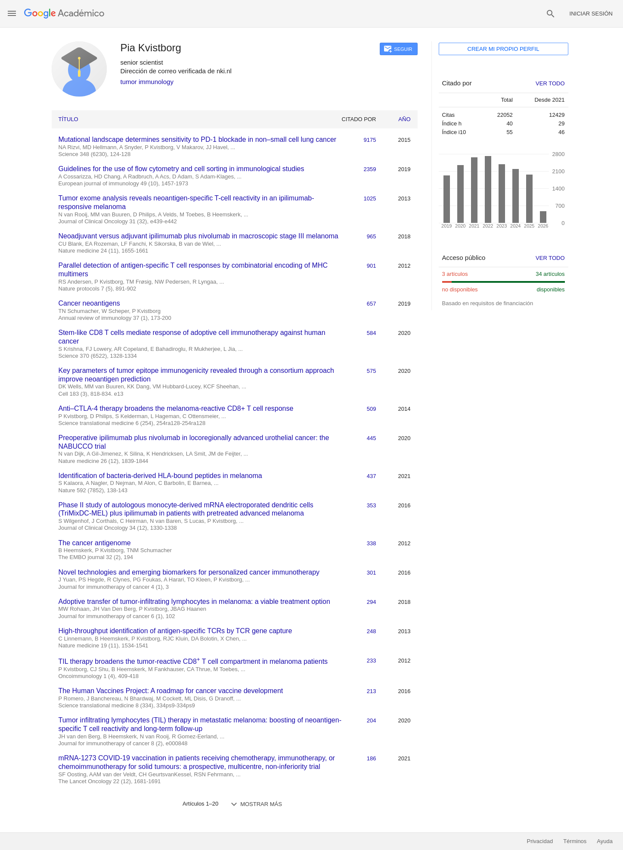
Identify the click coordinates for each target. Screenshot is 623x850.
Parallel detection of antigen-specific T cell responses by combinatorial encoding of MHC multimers (193, 270)
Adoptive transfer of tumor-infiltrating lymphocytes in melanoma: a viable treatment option (194, 601)
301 (371, 572)
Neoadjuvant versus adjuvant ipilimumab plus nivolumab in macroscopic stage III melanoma (198, 236)
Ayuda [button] (605, 841)
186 (371, 758)
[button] (12, 13)
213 (371, 691)
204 (371, 720)
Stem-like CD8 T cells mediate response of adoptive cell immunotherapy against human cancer (192, 337)
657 (371, 303)
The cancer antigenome (95, 543)
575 (371, 371)
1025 (370, 198)
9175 (370, 140)
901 (371, 265)
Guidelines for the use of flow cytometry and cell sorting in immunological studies (181, 168)
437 (371, 476)
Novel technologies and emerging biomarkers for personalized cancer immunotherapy (189, 572)
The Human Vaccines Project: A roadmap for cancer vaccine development (171, 690)
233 (371, 660)
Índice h (452, 123)
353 (371, 505)
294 (371, 602)
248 (371, 631)
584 (371, 333)
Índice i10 (454, 132)
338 (371, 543)
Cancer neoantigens (89, 303)
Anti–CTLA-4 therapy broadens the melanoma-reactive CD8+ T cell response (176, 408)
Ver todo (550, 258)
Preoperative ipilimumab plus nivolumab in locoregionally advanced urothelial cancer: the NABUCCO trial (194, 442)
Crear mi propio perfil (503, 49)
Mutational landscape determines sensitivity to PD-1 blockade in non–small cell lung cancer (198, 139)
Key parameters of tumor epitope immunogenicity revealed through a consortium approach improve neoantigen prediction (196, 375)
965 (371, 236)
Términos (574, 841)
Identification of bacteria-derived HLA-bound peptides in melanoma (160, 475)
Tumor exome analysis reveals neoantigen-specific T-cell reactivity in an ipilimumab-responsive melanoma (186, 202)
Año (404, 119)
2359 (370, 169)
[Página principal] (64, 13)
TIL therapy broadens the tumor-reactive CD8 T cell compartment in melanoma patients (193, 660)
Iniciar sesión (591, 13)
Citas (448, 115)
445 (371, 438)
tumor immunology (147, 81)
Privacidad (540, 841)
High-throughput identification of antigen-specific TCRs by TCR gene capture (175, 630)
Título (68, 119)
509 (371, 409)
